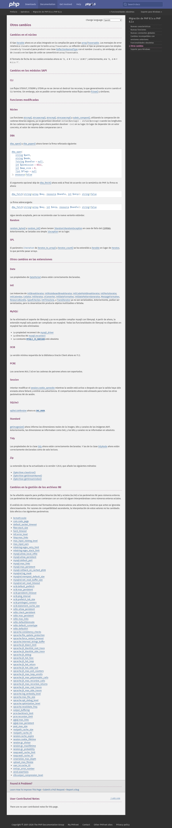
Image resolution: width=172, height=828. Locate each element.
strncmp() (51, 117)
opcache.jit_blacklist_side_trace (29, 651)
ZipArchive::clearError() (24, 472)
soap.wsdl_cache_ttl (23, 755)
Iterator (115, 248)
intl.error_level (20, 534)
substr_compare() (81, 117)
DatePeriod (35, 277)
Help (78, 4)
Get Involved (66, 4)
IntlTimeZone (47, 300)
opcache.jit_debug (22, 654)
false (29, 174)
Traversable (93, 43)
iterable (20, 43)
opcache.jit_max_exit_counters (28, 671)
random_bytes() (17, 228)
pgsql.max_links (21, 720)
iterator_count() (65, 248)
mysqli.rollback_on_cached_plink (29, 570)
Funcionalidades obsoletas (142, 43)
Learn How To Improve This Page (25, 789)
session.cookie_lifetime (24, 739)
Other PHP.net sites (103, 824)
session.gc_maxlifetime (24, 746)
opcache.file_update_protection (29, 635)
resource (20, 174)
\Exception (53, 231)
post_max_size (20, 726)
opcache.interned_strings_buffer (29, 641)
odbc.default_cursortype (25, 625)
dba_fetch (17, 194)
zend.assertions (20, 772)
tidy (40, 446)
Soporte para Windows (140, 49)
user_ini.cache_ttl (21, 765)
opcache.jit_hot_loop (23, 661)
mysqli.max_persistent (24, 567)
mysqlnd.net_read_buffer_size (28, 580)
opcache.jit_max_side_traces (27, 690)
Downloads (30, 4)
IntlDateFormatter (65, 296)
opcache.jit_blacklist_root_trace (29, 648)
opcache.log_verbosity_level (27, 694)
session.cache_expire (23, 736)
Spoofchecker (33, 300)
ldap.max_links (20, 537)
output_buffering (21, 710)
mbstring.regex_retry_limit (26, 547)
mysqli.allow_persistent (24, 557)
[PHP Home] (14, 4)
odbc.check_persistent (24, 612)
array (84, 43)
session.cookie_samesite (43, 388)
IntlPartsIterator (108, 293)
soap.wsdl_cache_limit (24, 752)
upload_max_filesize (23, 762)
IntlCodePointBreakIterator (86, 293)
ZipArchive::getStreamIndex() (27, 479)
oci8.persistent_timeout (24, 593)
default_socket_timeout (25, 524)
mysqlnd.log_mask (22, 573)
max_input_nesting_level (25, 541)
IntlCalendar (16, 296)
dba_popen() (29, 143)
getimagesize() (17, 427)
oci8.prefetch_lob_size (24, 599)
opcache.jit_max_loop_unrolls (28, 674)
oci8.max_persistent (23, 589)
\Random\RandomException (68, 228)
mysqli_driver (47, 332)
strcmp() (28, 117)
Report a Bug (72, 789)
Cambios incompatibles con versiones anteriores (143, 38)
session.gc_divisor (22, 742)
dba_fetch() (45, 182)
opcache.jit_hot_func (23, 658)
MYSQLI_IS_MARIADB (35, 339)
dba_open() (15, 143)
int (17, 165)
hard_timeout (20, 531)
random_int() (34, 228)
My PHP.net (73, 824)
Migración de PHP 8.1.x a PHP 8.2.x (47, 12)
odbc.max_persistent (23, 615)
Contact (86, 824)
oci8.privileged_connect (25, 602)
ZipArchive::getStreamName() (27, 475)
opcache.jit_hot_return (24, 664)
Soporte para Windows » (151, 12)
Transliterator (63, 300)
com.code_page (21, 521)
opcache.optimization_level (26, 703)
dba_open (16, 152)
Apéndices (25, 12)
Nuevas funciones (138, 30)
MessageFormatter (110, 296)
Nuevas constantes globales (143, 33)
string (19, 155)
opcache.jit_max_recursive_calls (29, 680)
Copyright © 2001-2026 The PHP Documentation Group (38, 824)
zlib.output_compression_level (28, 775)
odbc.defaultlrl (20, 628)
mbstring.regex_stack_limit (26, 550)
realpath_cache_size (23, 729)
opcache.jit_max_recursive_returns (30, 684)
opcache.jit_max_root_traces (27, 687)
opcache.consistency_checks (27, 632)
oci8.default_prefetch (23, 586)
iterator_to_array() (47, 248)
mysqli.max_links (21, 563)
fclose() (94, 91)
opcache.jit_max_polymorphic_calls (30, 677)
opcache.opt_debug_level (25, 700)
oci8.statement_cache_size (26, 606)
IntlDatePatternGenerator (87, 296)
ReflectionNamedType (67, 49)
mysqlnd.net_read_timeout (26, 583)
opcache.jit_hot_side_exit (25, 667)
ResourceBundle (18, 300)
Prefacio (13, 12)
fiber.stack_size (20, 528)
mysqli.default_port (23, 560)
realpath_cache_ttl (22, 733)
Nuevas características (140, 26)
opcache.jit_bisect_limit (24, 645)
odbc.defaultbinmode (24, 622)
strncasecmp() (64, 117)
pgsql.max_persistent (23, 723)
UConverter (49, 296)
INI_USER (40, 411)
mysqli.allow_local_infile (25, 554)
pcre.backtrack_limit (23, 713)
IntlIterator (37, 296)
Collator (27, 296)
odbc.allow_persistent (24, 609)
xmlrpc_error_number (24, 768)
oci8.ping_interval (22, 596)
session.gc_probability (24, 749)
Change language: (94, 20)
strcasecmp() (39, 117)
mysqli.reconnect (37, 335)
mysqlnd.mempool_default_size (29, 576)
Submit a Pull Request (54, 789)
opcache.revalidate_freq (25, 707)
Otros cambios (137, 46)
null (40, 161)
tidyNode (102, 446)
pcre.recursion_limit (23, 716)
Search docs (132, 4)
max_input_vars (21, 544)
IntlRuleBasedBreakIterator (58, 293)
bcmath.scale (19, 518)
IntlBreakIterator (35, 293)
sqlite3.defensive (18, 410)
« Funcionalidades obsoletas (121, 12)
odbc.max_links (20, 619)
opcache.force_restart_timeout (28, 638)
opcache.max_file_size (24, 697)
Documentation (47, 4)
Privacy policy (123, 824)
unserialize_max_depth (24, 759)
